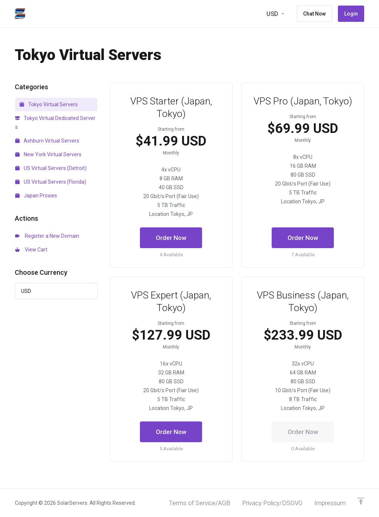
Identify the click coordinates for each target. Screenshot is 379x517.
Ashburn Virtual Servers (47, 141)
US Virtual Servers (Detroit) (51, 168)
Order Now (171, 237)
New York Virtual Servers (48, 154)
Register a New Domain (47, 236)
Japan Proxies (36, 196)
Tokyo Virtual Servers (49, 104)
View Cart (31, 250)
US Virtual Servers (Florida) (50, 182)
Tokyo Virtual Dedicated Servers (55, 122)
